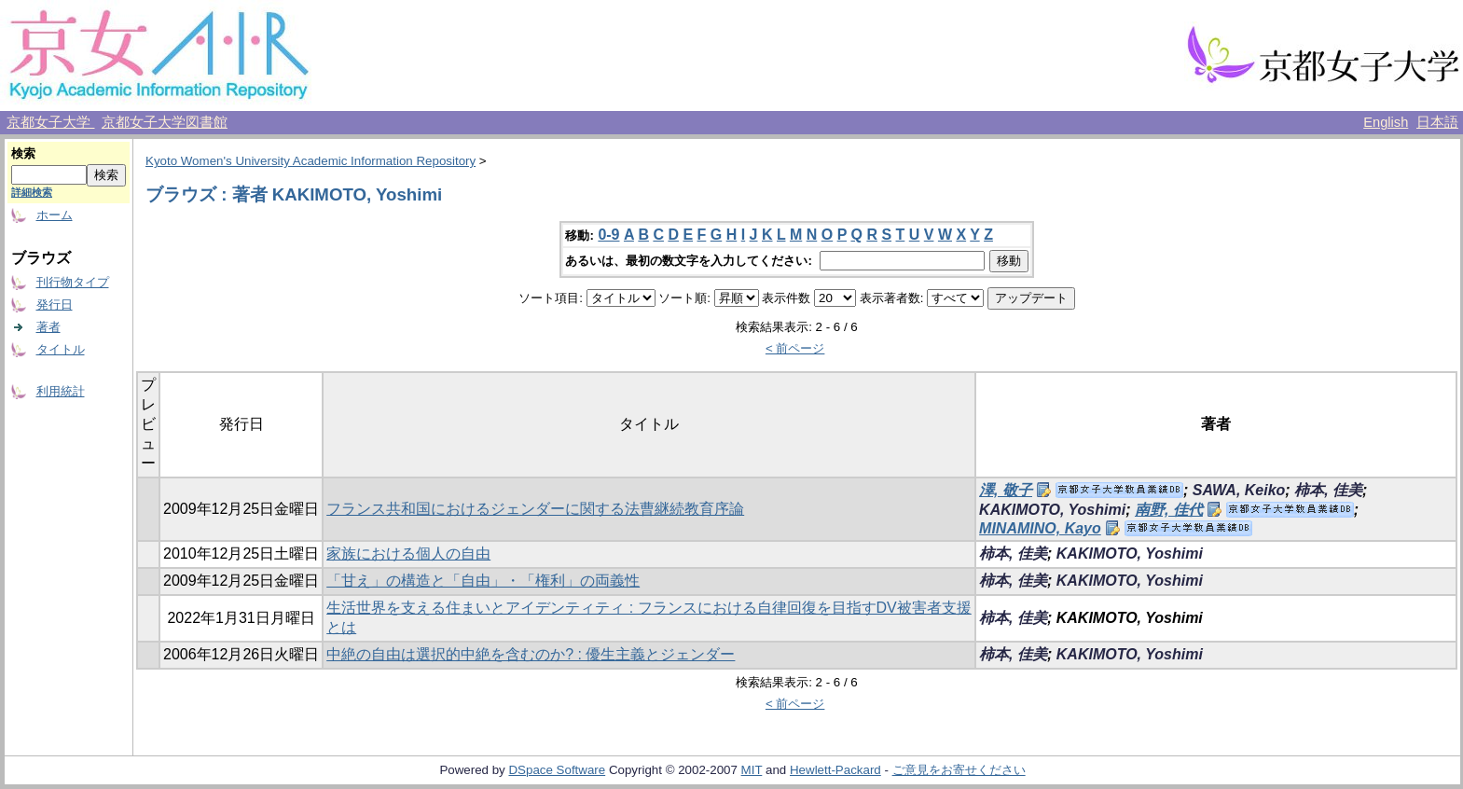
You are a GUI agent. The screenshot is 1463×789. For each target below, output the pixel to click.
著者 (48, 327)
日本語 (1437, 122)
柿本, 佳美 (1328, 490)
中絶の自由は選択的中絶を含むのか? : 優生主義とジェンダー (530, 654)
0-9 (608, 234)
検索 (23, 153)
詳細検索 (31, 192)
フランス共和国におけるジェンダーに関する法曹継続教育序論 (535, 509)
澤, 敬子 (1005, 490)
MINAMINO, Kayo (1040, 528)
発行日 (54, 304)
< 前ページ (795, 348)
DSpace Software (556, 770)
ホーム (54, 215)
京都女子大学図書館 (165, 122)
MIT (752, 770)
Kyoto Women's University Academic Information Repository (310, 161)
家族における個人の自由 (408, 553)
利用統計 (60, 391)
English (1385, 122)
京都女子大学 (50, 122)
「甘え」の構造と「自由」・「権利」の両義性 (483, 580)
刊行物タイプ (72, 282)
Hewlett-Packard (835, 770)
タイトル (60, 349)
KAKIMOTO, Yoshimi (1052, 510)
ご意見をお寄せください (959, 770)
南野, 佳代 (1169, 510)
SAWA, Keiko (1239, 490)
